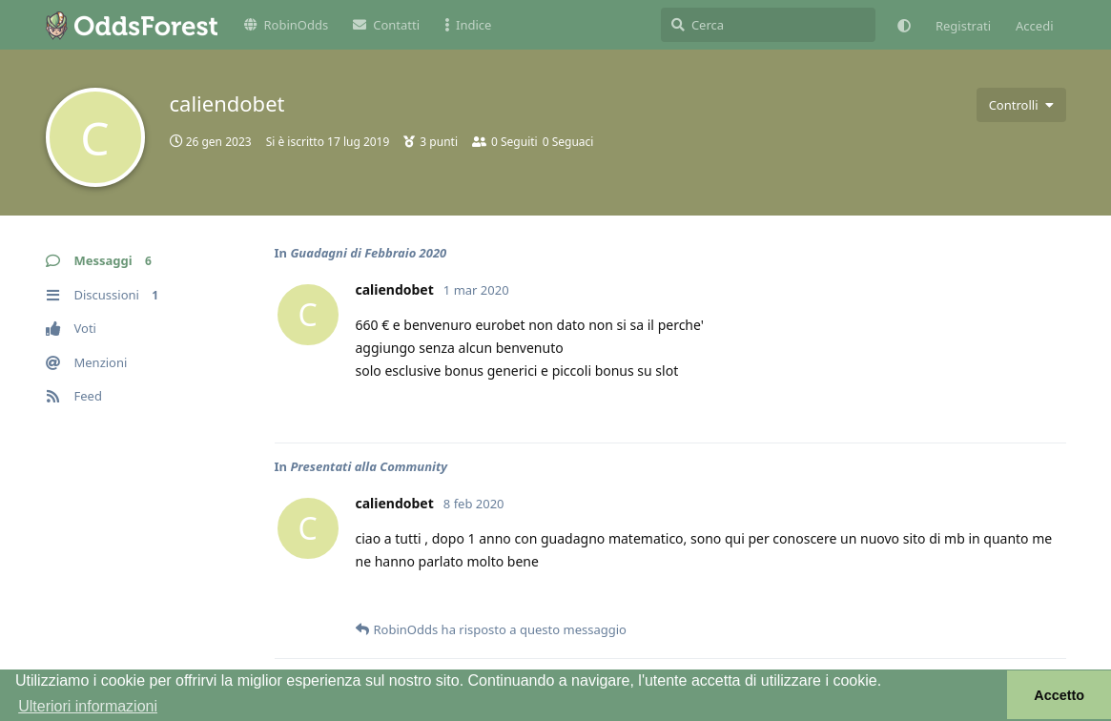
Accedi (1034, 25)
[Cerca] (768, 25)
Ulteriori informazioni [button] (87, 706)
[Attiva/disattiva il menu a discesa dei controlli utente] (1021, 105)
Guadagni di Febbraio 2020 (368, 252)
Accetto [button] (1059, 695)
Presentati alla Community (368, 466)
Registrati (963, 25)
